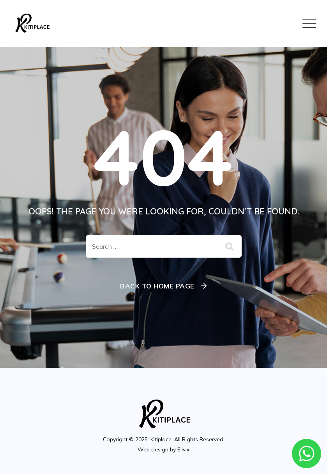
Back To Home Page (157, 286)
